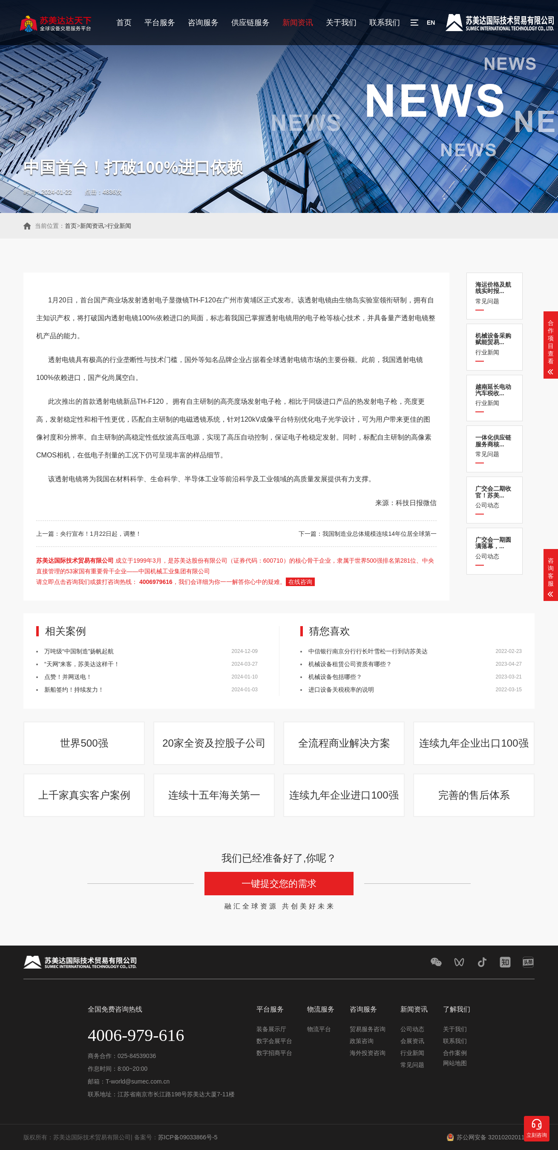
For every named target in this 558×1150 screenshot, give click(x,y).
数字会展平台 (274, 1041)
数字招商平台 (274, 1052)
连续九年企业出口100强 (473, 743)
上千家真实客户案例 (84, 795)
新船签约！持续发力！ (74, 689)
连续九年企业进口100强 (343, 795)
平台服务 (159, 22)
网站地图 (455, 1063)
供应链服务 (250, 22)
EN (431, 22)
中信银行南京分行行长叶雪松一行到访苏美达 (368, 651)
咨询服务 (203, 22)
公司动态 (494, 497)
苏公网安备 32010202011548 (496, 1137)
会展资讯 (412, 1041)
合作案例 (455, 1052)
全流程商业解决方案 (344, 743)
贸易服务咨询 (367, 1029)
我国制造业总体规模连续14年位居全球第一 (379, 533)
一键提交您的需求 (279, 883)
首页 (124, 22)
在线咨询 (300, 581)
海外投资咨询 (367, 1052)
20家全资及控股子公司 (214, 743)
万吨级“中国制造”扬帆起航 (79, 651)
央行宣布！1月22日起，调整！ (100, 533)
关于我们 (341, 22)
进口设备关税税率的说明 (341, 689)
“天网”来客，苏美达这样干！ (82, 664)
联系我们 (384, 22)
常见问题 (494, 293)
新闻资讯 (297, 22)
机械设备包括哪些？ (335, 676)
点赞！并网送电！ (68, 676)
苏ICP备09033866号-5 (188, 1137)
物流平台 (319, 1029)
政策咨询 (362, 1041)
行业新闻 (119, 225)
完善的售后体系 (474, 795)
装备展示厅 (271, 1029)
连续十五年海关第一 (214, 795)
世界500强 (84, 743)
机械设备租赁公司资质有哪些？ (350, 664)
